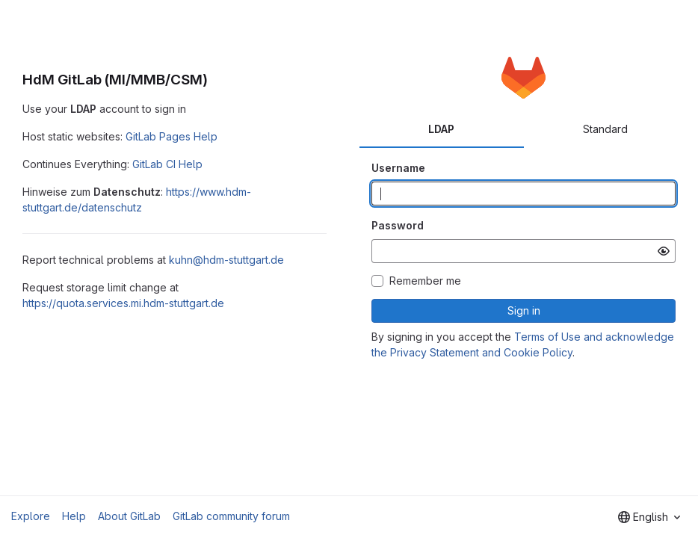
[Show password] (664, 251)
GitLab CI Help (167, 164)
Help (74, 516)
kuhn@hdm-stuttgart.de (226, 259)
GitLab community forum (231, 516)
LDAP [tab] (441, 129)
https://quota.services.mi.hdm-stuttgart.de (123, 303)
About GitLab (129, 516)
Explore (30, 516)
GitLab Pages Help (171, 136)
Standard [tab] (605, 129)
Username (398, 167)
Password (397, 225)
